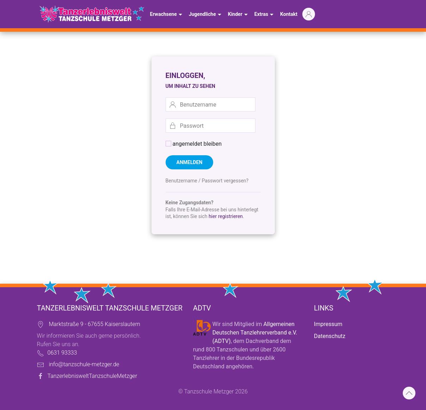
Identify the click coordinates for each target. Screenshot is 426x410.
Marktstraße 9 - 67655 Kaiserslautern (94, 324)
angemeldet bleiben (194, 143)
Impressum (328, 324)
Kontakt (288, 14)
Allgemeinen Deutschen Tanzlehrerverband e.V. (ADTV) (254, 332)
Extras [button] (264, 14)
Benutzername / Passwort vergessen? (207, 180)
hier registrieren (226, 216)
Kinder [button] (238, 14)
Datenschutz (329, 336)
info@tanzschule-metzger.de (84, 364)
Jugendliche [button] (206, 14)
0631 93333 (62, 352)
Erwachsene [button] (167, 14)
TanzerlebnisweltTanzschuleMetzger (92, 376)
